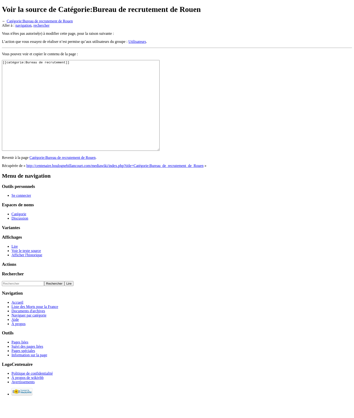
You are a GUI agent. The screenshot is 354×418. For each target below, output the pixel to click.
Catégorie (18, 232)
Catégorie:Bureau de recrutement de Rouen (40, 21)
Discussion (19, 236)
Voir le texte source (26, 269)
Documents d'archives (28, 329)
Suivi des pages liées (27, 364)
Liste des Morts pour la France (34, 324)
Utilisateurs (137, 42)
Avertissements (23, 400)
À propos (18, 342)
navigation (23, 25)
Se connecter (21, 213)
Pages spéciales (23, 369)
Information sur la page (29, 373)
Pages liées (19, 360)
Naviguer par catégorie (29, 333)
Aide (15, 337)
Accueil (17, 320)
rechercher (41, 25)
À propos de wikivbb (27, 395)
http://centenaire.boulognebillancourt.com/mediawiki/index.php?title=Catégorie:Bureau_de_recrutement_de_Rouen (115, 183)
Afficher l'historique (26, 273)
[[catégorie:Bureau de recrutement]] (90, 114)
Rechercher (13, 291)
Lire (14, 264)
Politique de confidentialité (32, 391)
